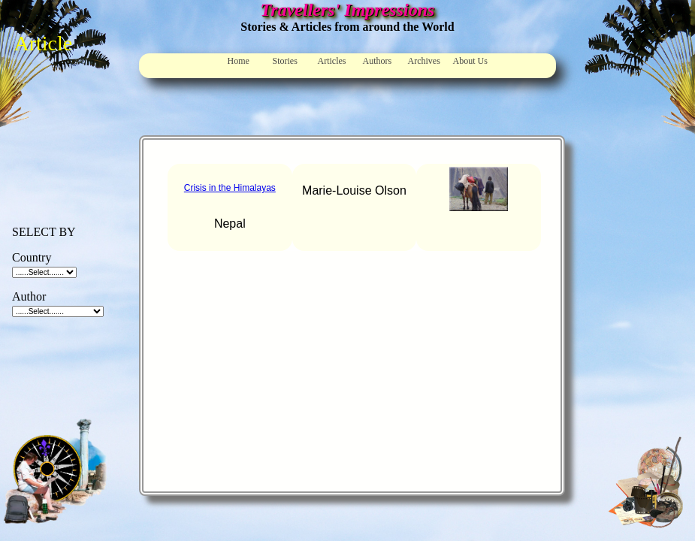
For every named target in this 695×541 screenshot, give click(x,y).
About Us (470, 61)
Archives (424, 61)
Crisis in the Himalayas (230, 188)
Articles (332, 61)
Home (238, 61)
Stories (285, 61)
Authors (377, 61)
